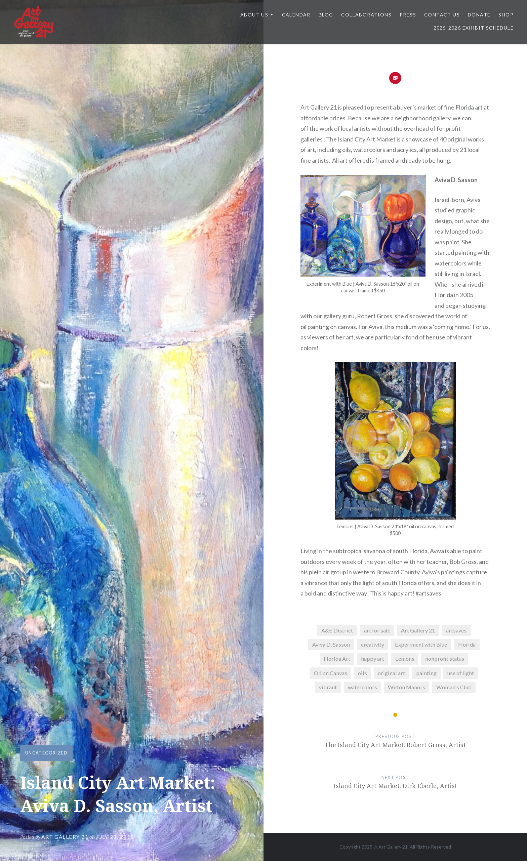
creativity (372, 644)
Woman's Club (454, 687)
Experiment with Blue (421, 644)
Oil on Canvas (330, 673)
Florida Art (337, 658)
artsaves (456, 630)
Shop (506, 14)
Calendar (296, 14)
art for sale (377, 630)
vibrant (328, 687)
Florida (467, 644)
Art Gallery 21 (64, 837)
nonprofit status (444, 658)
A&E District (337, 630)
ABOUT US (254, 14)
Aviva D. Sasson (331, 644)
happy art (372, 658)
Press (408, 14)
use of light (460, 673)
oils (362, 673)
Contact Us (442, 14)
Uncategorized (46, 752)
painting (426, 673)
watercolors (362, 687)
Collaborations (366, 14)
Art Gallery (390, 847)
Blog (326, 14)
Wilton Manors (406, 687)
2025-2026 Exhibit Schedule (474, 28)
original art (391, 673)
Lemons (404, 658)
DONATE (479, 14)
